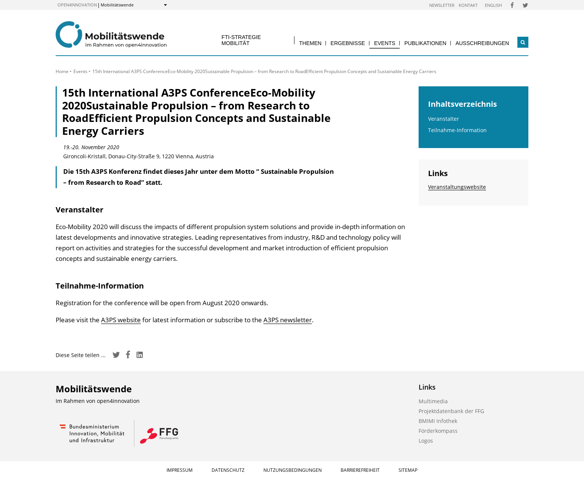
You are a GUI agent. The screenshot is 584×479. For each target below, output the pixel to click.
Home (62, 71)
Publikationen (425, 43)
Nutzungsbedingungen (292, 470)
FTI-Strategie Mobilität (241, 40)
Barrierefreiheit (360, 470)
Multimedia (433, 401)
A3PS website (121, 319)
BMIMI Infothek (438, 420)
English (493, 5)
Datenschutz (228, 470)
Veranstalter (443, 118)
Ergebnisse (347, 43)
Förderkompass (438, 430)
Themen (310, 43)
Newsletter (442, 5)
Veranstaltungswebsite (457, 186)
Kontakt (468, 5)
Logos (426, 440)
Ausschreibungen (482, 43)
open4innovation (77, 5)
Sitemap (408, 470)
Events (384, 43)
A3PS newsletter (287, 319)
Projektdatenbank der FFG (451, 411)
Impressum (180, 470)
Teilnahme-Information (457, 130)
